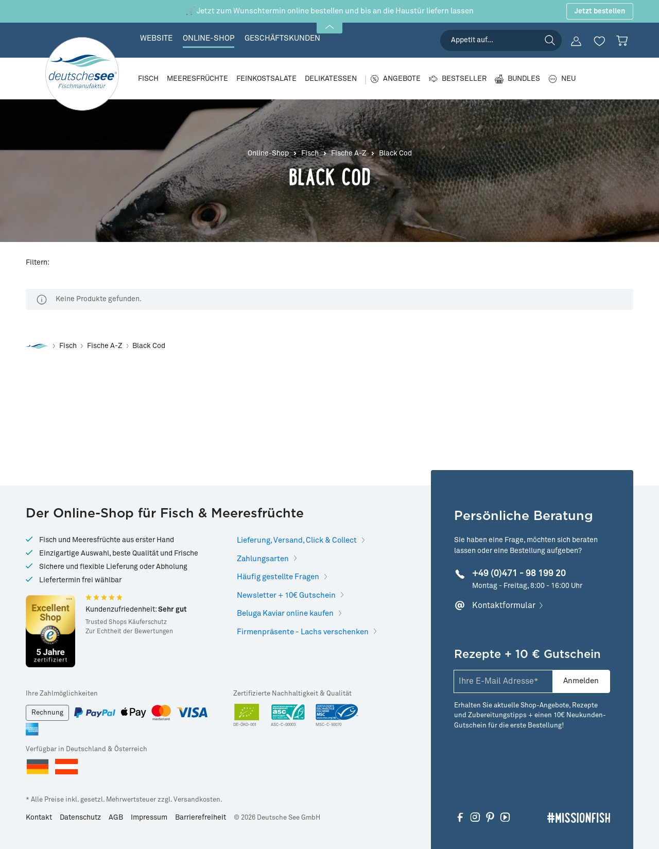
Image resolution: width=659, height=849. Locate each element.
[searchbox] (501, 40)
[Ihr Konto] (576, 41)
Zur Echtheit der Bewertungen (129, 632)
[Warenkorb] (622, 40)
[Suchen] (550, 40)
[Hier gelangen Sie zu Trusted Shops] (50, 631)
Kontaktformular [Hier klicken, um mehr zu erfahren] (503, 605)
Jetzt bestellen (600, 11)
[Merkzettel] (599, 41)
